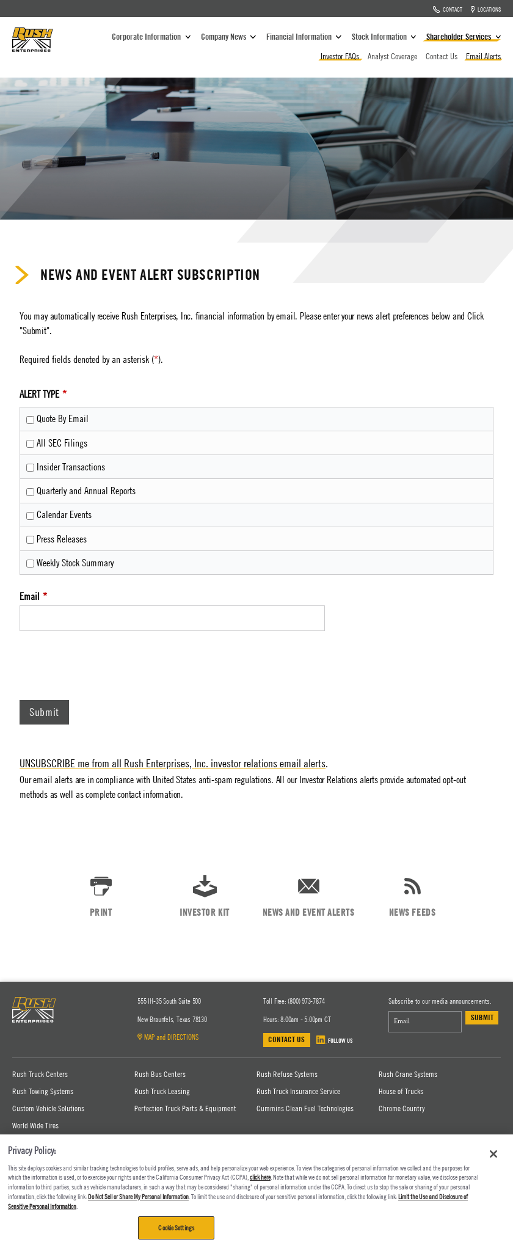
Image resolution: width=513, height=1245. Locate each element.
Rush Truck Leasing (162, 1091)
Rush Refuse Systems (287, 1074)
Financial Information (304, 36)
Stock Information (385, 36)
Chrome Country (401, 1108)
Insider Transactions (71, 467)
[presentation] (112, 668)
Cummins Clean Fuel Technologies (305, 1108)
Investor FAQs (341, 55)
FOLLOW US (334, 1040)
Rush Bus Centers (160, 1074)
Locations (486, 9)
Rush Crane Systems (408, 1074)
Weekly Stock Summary (75, 563)
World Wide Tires (35, 1125)
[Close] (493, 1154)
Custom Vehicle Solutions (48, 1108)
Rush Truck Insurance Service (298, 1091)
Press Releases (62, 539)
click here (260, 1176)
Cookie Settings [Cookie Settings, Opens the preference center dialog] (176, 1227)
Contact (447, 9)
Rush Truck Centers (40, 1074)
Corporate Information (152, 36)
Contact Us (442, 55)
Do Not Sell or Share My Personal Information (138, 1196)
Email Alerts (483, 55)
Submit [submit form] (482, 1017)
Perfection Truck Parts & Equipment (185, 1108)
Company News (229, 36)
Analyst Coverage (393, 55)
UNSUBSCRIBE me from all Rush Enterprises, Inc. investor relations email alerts (173, 763)
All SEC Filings (62, 443)
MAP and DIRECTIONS (167, 1037)
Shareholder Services (463, 36)
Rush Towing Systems (42, 1091)
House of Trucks (401, 1091)
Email (30, 596)
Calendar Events (64, 514)
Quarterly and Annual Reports (86, 490)
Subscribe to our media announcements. (440, 1001)
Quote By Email (63, 418)
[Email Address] (425, 1021)
